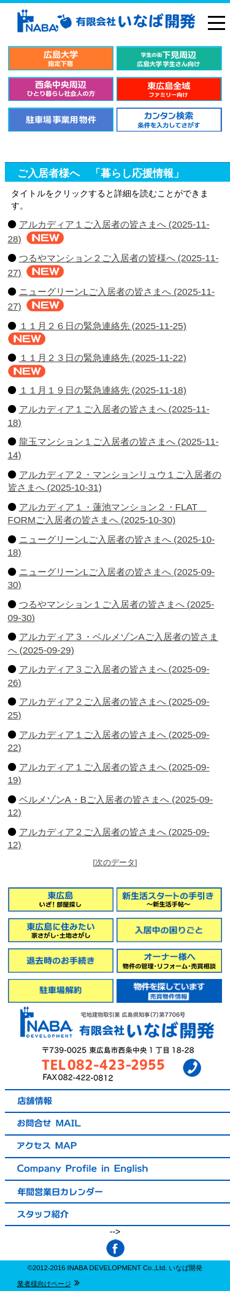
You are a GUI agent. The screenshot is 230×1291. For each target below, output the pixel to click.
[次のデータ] (115, 862)
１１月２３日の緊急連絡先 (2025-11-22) (102, 357)
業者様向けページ (44, 1283)
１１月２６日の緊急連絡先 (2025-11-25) (102, 326)
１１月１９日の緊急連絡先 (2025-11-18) (102, 390)
